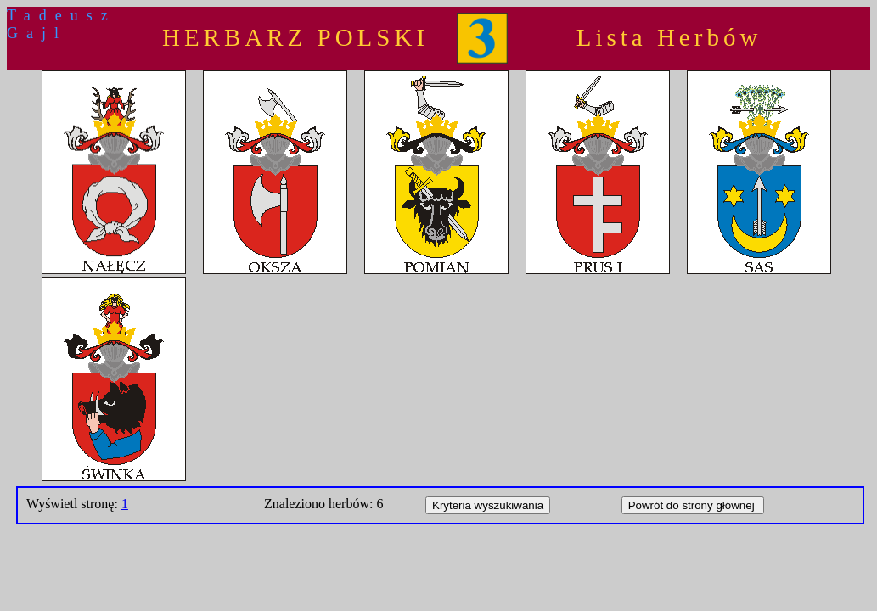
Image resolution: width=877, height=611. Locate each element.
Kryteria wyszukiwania (487, 505)
